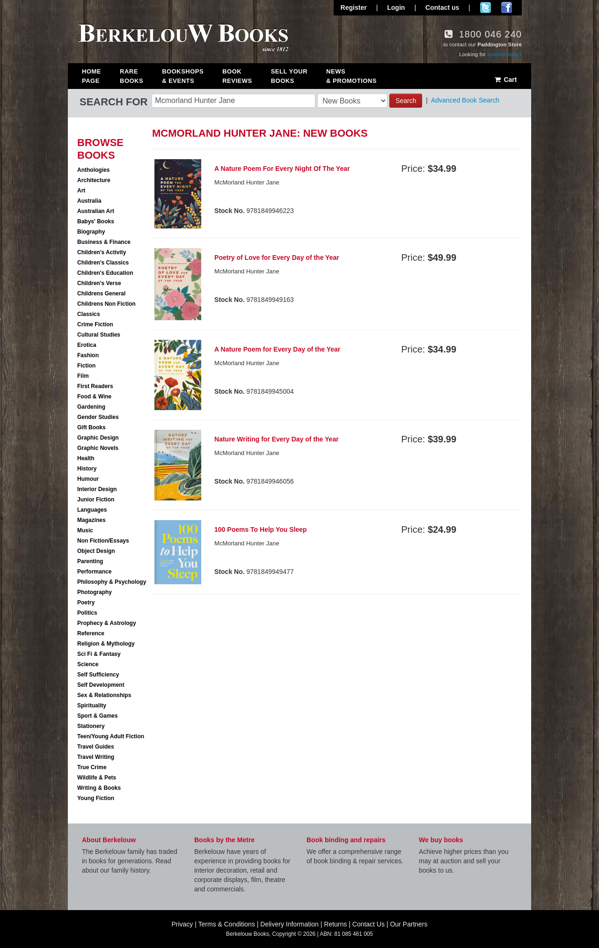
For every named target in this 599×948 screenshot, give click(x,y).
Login (396, 7)
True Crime (92, 767)
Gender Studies (98, 417)
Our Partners (408, 924)
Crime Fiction (95, 324)
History (86, 468)
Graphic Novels (97, 448)
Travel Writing (95, 757)
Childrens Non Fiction (106, 304)
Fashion (88, 355)
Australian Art (95, 211)
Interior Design (97, 489)
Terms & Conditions (226, 924)
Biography (91, 231)
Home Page (91, 76)
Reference (90, 633)
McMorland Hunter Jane (246, 182)
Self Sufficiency (98, 674)
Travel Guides (95, 746)
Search (405, 100)
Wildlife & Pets (96, 777)
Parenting (90, 561)
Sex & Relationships (104, 695)
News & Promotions (351, 76)
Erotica (86, 345)
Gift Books (91, 427)
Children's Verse (99, 283)
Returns (335, 924)
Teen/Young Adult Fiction (110, 736)
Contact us (442, 7)
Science (87, 664)
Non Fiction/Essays (103, 540)
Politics (87, 613)
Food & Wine (94, 396)
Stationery (91, 726)
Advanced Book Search (465, 100)
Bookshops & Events (183, 76)
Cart (505, 79)
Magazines (91, 520)
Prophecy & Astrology (106, 623)
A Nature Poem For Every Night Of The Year (282, 168)
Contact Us (368, 924)
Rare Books (131, 76)
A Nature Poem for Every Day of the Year (277, 349)
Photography (94, 592)
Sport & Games (97, 716)
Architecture (93, 180)
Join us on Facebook (506, 7)
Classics (88, 314)
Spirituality (91, 705)
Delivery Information (289, 924)
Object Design (96, 551)
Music (85, 530)
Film (83, 376)
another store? (504, 54)
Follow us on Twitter (485, 7)
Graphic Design (98, 437)
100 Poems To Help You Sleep (260, 529)
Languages (92, 510)
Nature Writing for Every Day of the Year (276, 439)
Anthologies (93, 170)
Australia (89, 201)
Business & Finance (104, 242)
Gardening (91, 407)
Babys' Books (95, 221)
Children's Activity (101, 252)
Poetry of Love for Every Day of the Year (276, 257)
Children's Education (105, 273)
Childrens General (101, 293)
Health (86, 458)
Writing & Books (99, 788)
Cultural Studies (98, 334)
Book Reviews (237, 76)
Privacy (182, 924)
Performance (94, 571)
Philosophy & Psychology (111, 582)
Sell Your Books (289, 76)
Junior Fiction (95, 499)
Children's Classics (103, 262)
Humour (88, 479)
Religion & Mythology (106, 643)
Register (354, 7)
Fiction (86, 365)
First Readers (95, 386)
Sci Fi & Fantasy (99, 654)
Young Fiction (95, 798)
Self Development (100, 685)
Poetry (86, 602)
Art (81, 190)
